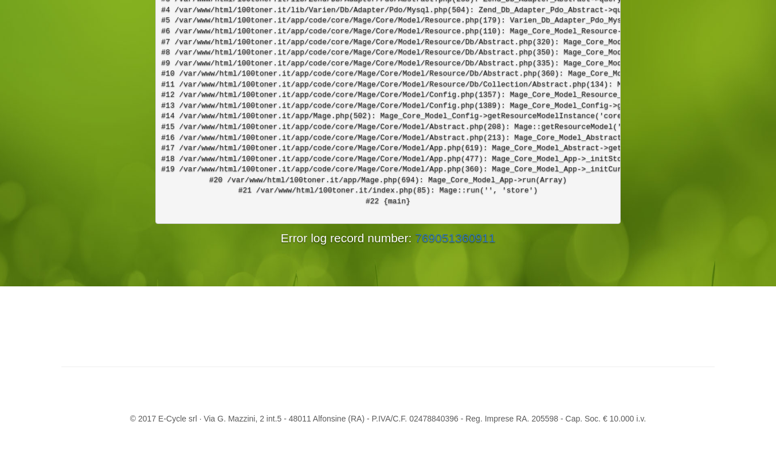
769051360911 (455, 238)
